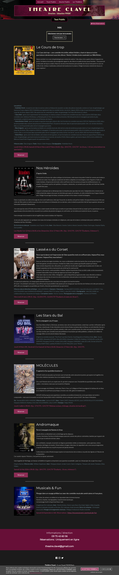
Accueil (40, 2)
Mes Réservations (97, 23)
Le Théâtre (77, 2)
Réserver (21, 155)
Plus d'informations (36, 573)
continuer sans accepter (96, 572)
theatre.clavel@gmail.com (59, 546)
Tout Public (51, 2)
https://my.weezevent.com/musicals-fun (82, 513)
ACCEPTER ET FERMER (90, 569)
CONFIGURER (106, 569)
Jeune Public (64, 2)
